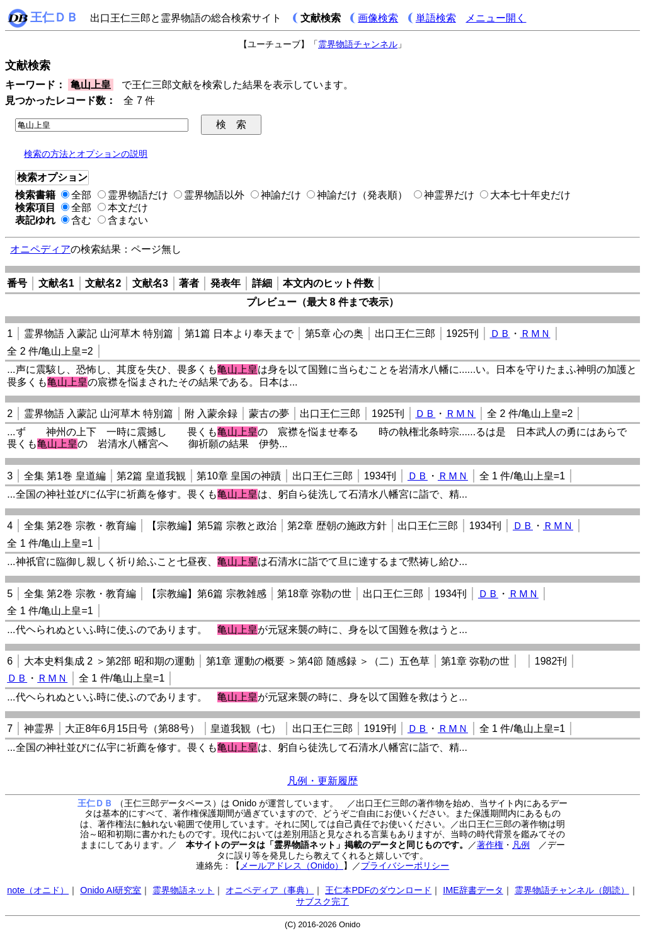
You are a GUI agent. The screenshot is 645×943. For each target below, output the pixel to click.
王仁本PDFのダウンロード (378, 890)
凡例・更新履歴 (322, 780)
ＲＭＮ (535, 333)
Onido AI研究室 (110, 890)
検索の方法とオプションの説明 (85, 154)
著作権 (490, 845)
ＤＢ (500, 333)
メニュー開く (495, 18)
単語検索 (436, 18)
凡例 (521, 845)
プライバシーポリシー (405, 865)
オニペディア (40, 249)
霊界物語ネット (183, 890)
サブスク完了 (322, 901)
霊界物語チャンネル (357, 44)
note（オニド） (38, 890)
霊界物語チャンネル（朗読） (572, 890)
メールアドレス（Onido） (291, 865)
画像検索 (378, 18)
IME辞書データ (473, 890)
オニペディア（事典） (269, 890)
